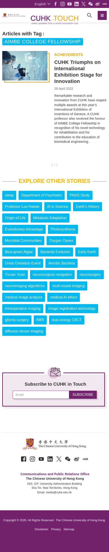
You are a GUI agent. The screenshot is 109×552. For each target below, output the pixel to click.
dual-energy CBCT (67, 320)
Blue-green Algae (19, 252)
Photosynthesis (63, 229)
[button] (42, 4)
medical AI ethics (63, 297)
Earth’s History (87, 206)
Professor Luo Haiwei (22, 206)
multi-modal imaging (68, 286)
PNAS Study (80, 195)
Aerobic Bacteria (61, 263)
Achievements (68, 55)
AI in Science (57, 206)
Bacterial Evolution (55, 252)
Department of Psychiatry (41, 195)
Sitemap (69, 529)
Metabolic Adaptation (50, 218)
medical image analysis (23, 297)
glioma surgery (17, 320)
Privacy (56, 529)
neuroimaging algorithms (25, 286)
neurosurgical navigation (52, 274)
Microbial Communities (23, 240)
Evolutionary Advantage (24, 229)
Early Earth (87, 252)
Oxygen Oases (61, 240)
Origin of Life (15, 218)
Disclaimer (42, 529)
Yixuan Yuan (15, 274)
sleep (9, 195)
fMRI (40, 320)
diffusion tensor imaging (24, 331)
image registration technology (71, 308)
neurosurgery (90, 274)
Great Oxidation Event (22, 263)
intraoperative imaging (22, 308)
